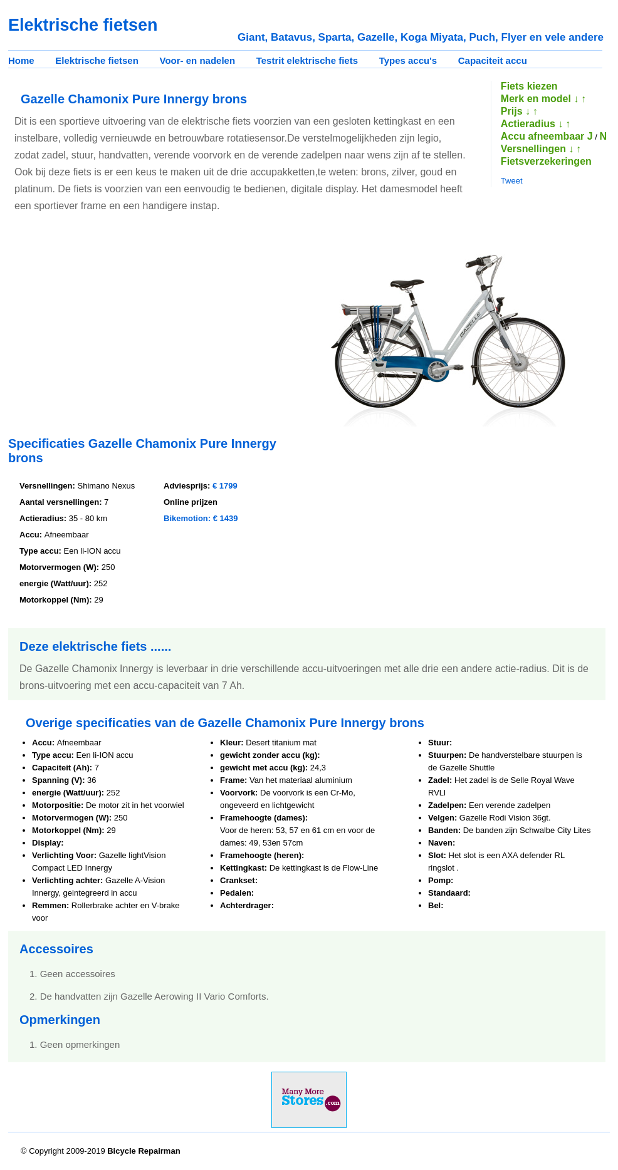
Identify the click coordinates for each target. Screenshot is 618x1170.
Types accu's (408, 60)
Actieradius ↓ (532, 123)
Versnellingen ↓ (537, 148)
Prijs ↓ (515, 111)
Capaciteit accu (492, 60)
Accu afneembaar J (547, 136)
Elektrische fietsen (97, 60)
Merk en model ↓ (540, 98)
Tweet (512, 180)
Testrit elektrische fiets (307, 60)
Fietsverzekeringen (546, 161)
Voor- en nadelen (198, 60)
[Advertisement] (113, 326)
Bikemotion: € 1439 (201, 518)
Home (21, 60)
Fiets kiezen (529, 86)
